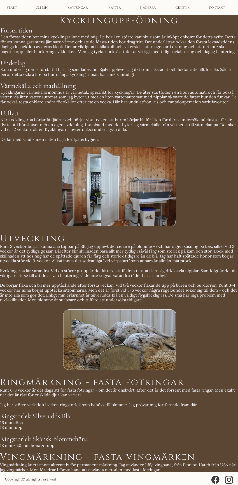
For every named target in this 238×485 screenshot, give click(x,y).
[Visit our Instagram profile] (229, 480)
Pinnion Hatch (196, 464)
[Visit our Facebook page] (215, 480)
